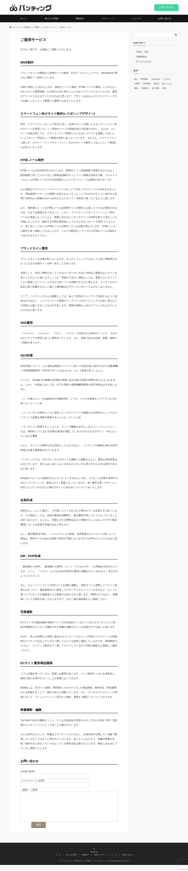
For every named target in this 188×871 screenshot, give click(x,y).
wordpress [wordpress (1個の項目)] (156, 79)
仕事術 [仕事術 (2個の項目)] (137, 84)
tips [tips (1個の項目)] (135, 79)
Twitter (57, 333)
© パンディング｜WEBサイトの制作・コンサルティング (84, 867)
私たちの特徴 (51, 18)
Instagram (43, 333)
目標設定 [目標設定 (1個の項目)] (145, 88)
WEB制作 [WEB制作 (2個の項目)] (144, 79)
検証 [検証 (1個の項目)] (136, 88)
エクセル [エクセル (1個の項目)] (166, 79)
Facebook (28, 333)
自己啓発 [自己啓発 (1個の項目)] (155, 88)
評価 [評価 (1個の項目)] (164, 88)
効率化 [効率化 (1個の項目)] (156, 84)
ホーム (23, 18)
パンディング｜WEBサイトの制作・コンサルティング (32, 27)
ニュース (136, 18)
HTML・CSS (142, 52)
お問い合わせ (166, 7)
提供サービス (108, 18)
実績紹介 (80, 18)
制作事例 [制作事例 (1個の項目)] (146, 84)
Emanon (125, 867)
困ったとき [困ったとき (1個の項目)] (167, 84)
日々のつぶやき (143, 61)
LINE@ (70, 333)
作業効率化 (141, 56)
